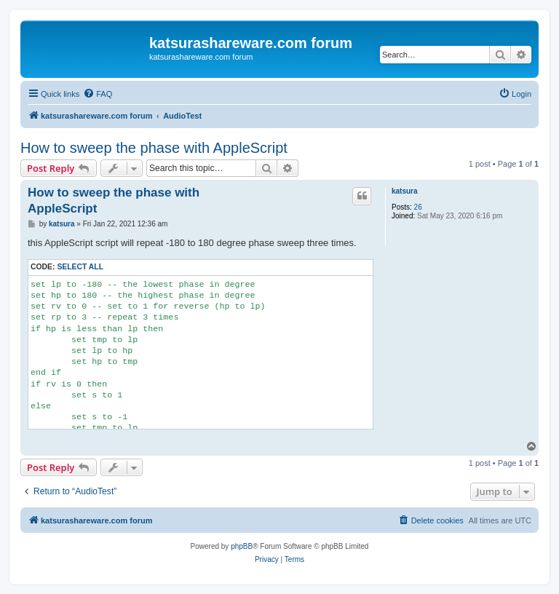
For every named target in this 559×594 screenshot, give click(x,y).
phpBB (242, 546)
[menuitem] (97, 94)
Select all (80, 267)
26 (418, 207)
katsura (405, 191)
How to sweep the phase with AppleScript (154, 148)
